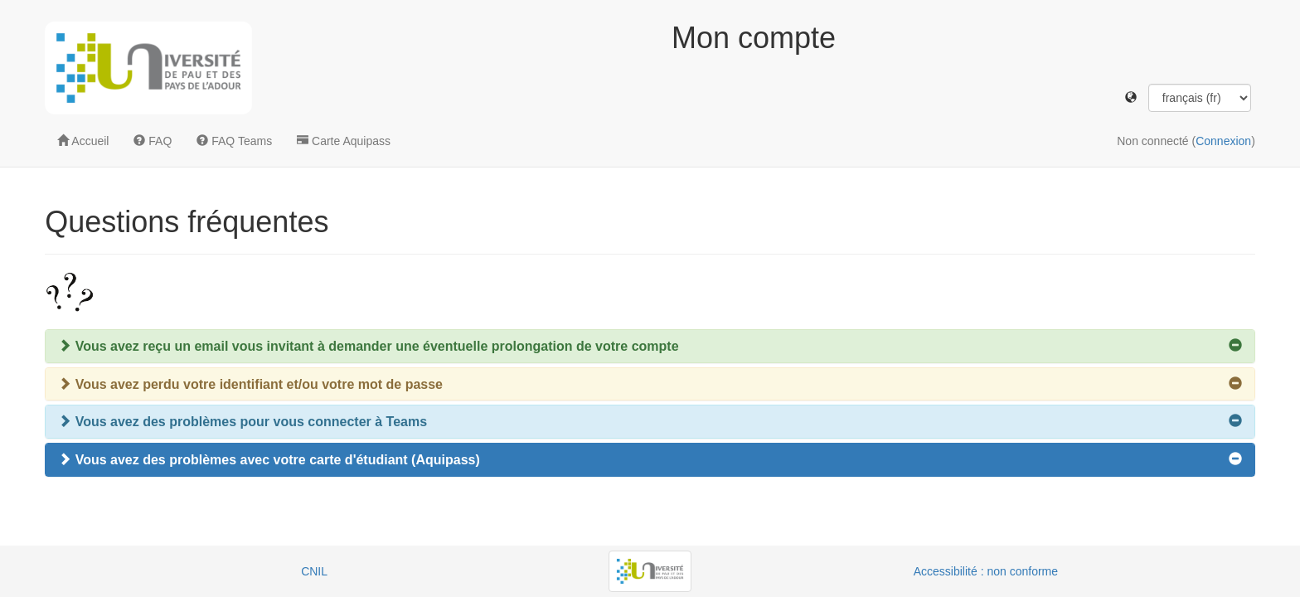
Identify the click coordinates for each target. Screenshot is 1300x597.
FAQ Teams (234, 141)
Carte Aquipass (343, 141)
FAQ (152, 141)
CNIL (314, 571)
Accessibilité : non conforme (986, 571)
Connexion (1223, 141)
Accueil (83, 141)
